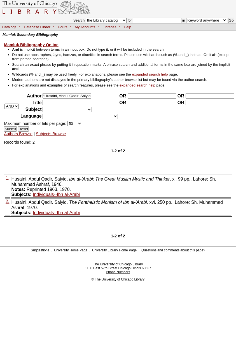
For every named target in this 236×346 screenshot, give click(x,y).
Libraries (109, 27)
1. (7, 178)
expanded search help (150, 74)
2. (7, 201)
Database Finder (37, 27)
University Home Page (70, 250)
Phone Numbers (118, 272)
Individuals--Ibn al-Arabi (56, 194)
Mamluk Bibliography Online (31, 45)
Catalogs (9, 27)
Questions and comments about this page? (173, 250)
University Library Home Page (114, 250)
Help (127, 27)
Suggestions (40, 250)
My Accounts (85, 27)
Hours (62, 27)
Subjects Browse (51, 134)
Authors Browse (18, 134)
